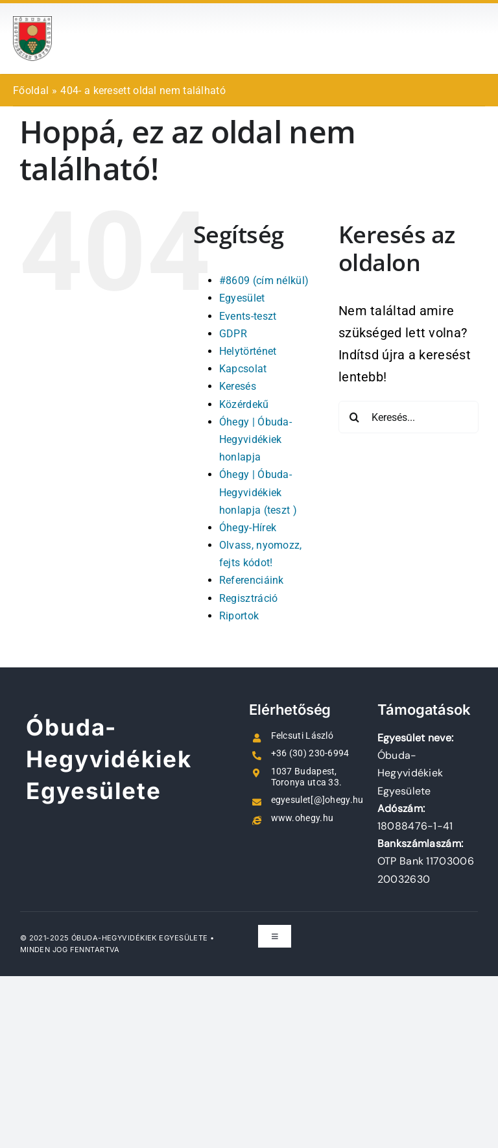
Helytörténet (248, 351)
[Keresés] (354, 417)
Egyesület (242, 298)
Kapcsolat (243, 369)
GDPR (233, 334)
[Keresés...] (408, 417)
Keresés (237, 386)
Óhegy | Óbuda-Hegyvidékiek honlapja (255, 439)
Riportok (239, 616)
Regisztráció (248, 598)
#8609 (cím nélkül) (264, 280)
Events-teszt (248, 316)
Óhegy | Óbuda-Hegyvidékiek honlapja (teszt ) (258, 492)
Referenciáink (251, 580)
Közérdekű (244, 404)
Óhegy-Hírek (247, 527)
